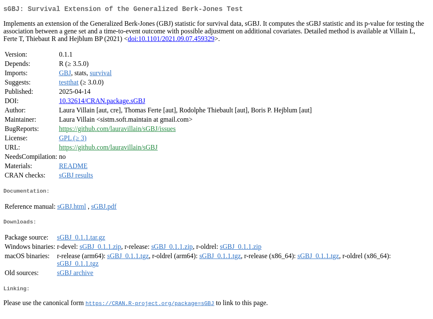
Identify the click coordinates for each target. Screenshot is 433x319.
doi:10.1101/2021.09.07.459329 (171, 40)
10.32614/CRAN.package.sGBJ (102, 102)
